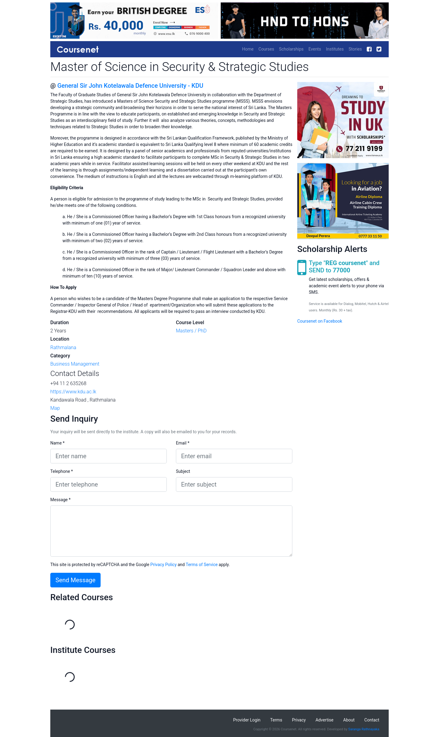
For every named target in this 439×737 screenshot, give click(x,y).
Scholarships (291, 49)
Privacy (299, 720)
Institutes (335, 49)
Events (315, 49)
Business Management (74, 364)
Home (248, 49)
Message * (60, 499)
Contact (371, 720)
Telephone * (61, 471)
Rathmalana (63, 347)
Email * (182, 443)
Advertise (325, 720)
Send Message (75, 580)
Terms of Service (202, 564)
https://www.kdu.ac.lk (73, 392)
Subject (183, 471)
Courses (266, 49)
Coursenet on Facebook (319, 321)
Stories (355, 49)
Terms (276, 720)
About (349, 720)
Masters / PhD (191, 331)
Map (55, 408)
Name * (57, 443)
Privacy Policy (163, 564)
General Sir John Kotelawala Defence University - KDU (130, 85)
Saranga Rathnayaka (363, 729)
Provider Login (247, 720)
